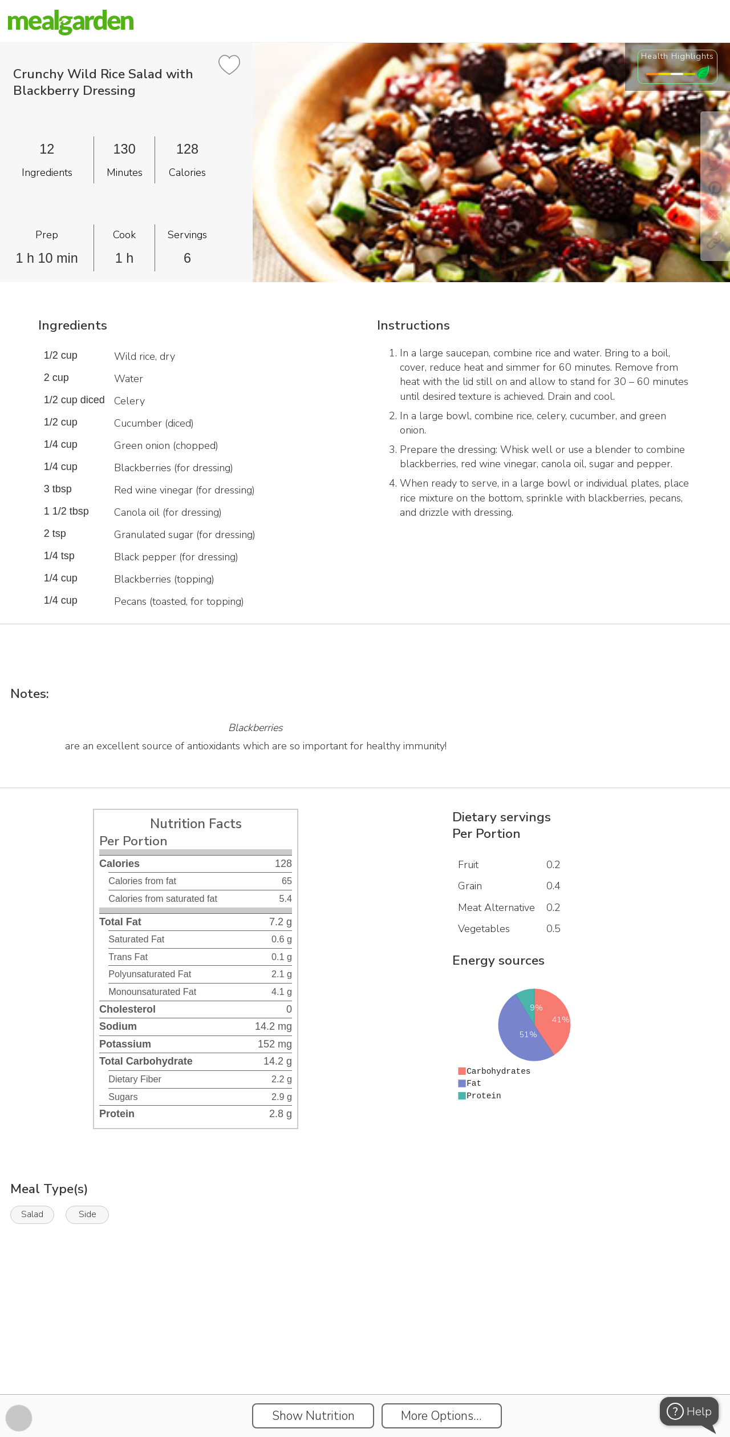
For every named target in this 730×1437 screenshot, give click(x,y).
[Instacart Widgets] (365, 1355)
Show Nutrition (313, 1415)
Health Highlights (677, 56)
